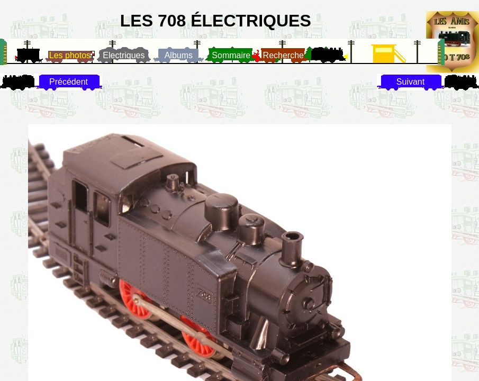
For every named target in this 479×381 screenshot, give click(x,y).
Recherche (283, 55)
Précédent (68, 81)
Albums (179, 55)
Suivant (410, 81)
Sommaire (231, 55)
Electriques (123, 55)
